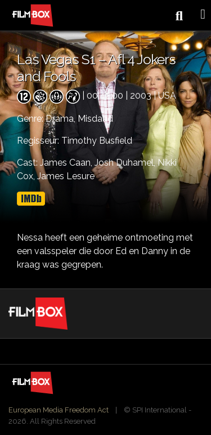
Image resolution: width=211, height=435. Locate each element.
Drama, (62, 118)
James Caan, (67, 162)
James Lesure (66, 176)
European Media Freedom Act (58, 410)
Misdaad (95, 118)
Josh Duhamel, (126, 162)
